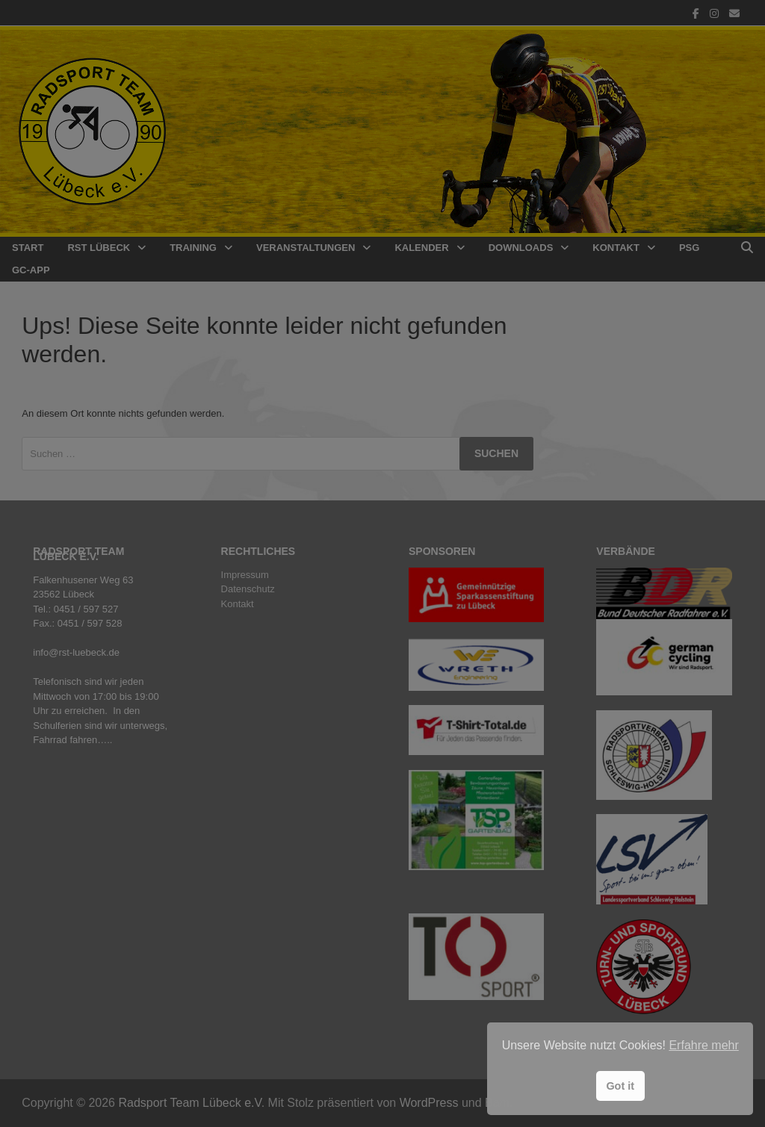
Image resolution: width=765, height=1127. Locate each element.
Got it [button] (620, 1086)
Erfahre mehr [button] (703, 1045)
